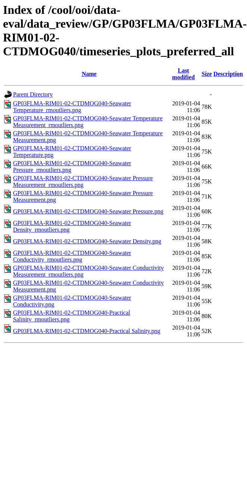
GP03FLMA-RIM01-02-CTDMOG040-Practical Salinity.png (86, 331)
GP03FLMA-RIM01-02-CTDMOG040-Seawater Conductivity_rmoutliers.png (72, 256)
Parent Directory (33, 94)
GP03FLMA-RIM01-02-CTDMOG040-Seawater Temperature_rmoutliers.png (72, 106)
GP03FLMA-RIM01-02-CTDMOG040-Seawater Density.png (87, 241)
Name (89, 74)
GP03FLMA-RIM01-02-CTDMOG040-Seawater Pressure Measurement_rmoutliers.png (83, 181)
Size (206, 74)
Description (228, 74)
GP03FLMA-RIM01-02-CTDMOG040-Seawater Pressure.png (88, 211)
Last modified (183, 73)
